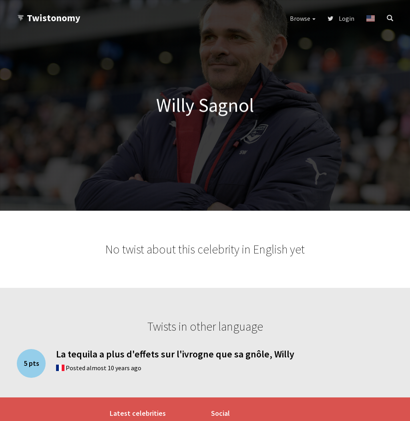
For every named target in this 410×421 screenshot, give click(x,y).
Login (341, 18)
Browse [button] (303, 18)
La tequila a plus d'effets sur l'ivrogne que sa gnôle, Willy (175, 354)
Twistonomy (48, 18)
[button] (370, 18)
